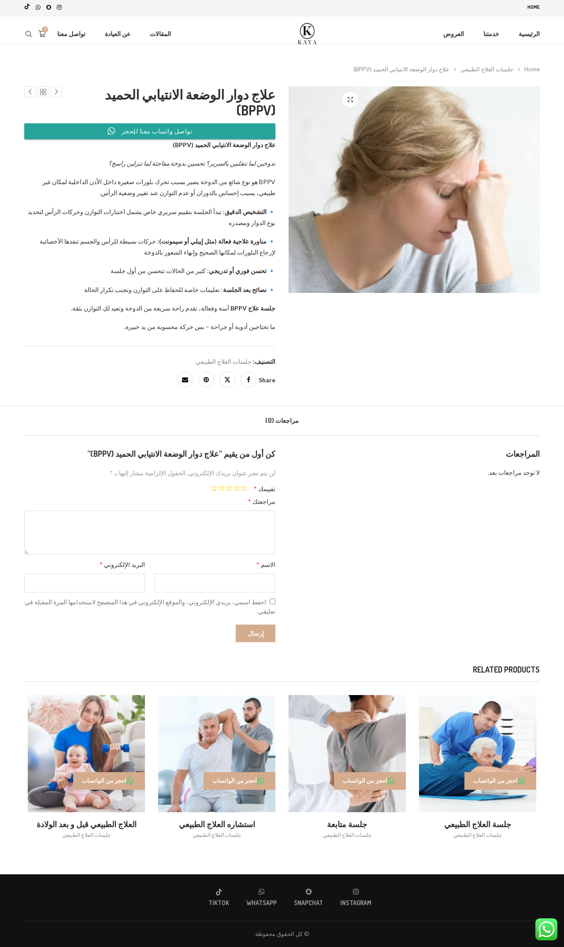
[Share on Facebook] (248, 378)
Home (533, 7)
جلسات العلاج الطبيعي (486, 67)
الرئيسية (529, 32)
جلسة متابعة (348, 824)
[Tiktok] (27, 7)
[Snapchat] (48, 7)
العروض (453, 32)
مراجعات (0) (282, 418)
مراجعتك (261, 499)
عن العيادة (117, 32)
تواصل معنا (71, 32)
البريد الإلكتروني (122, 562)
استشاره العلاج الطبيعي (216, 824)
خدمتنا (491, 32)
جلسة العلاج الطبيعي (480, 824)
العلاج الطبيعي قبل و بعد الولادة (84, 824)
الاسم (265, 562)
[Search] (28, 32)
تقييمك (264, 487)
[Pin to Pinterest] (206, 378)
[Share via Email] (185, 378)
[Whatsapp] (38, 7)
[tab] (282, 419)
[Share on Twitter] (227, 378)
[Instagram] (59, 7)
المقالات (160, 32)
